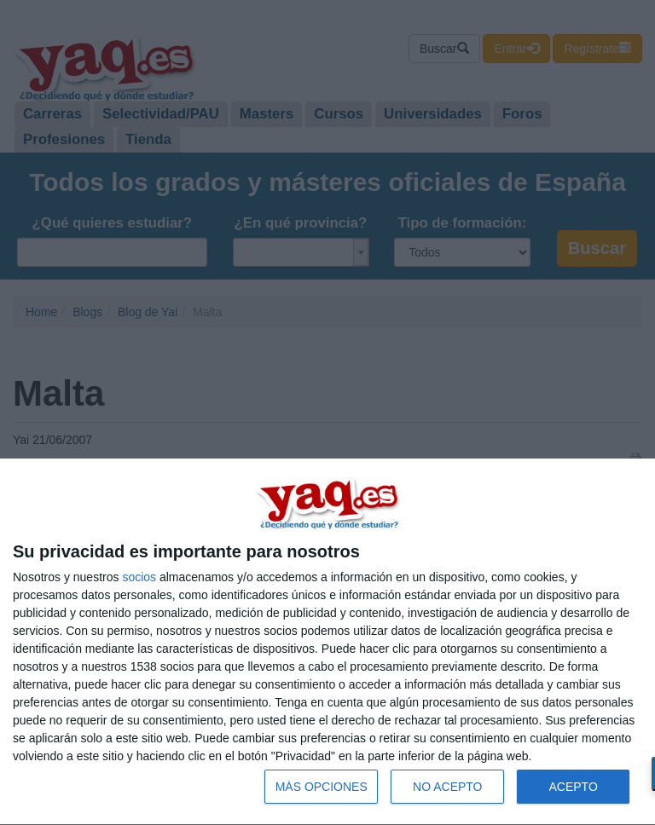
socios (139, 577)
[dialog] (327, 642)
